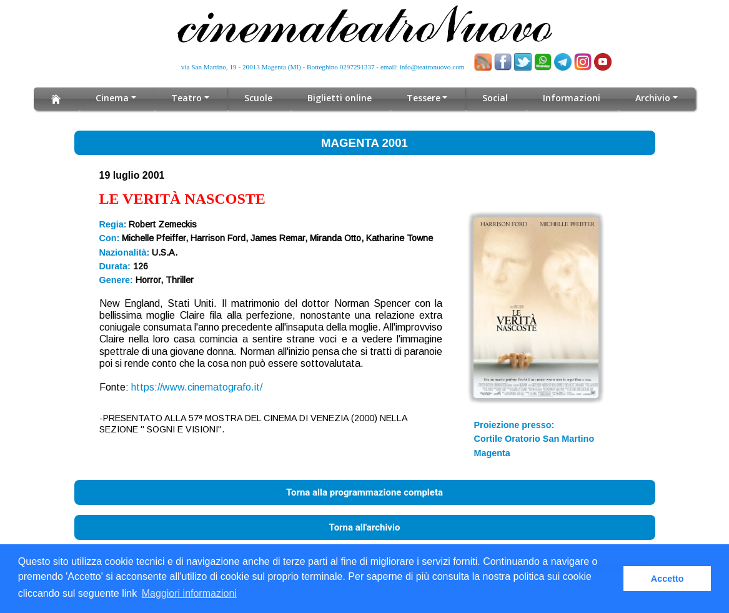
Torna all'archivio (364, 527)
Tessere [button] (423, 98)
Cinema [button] (112, 98)
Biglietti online (339, 98)
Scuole (258, 98)
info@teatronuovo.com (432, 67)
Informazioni (572, 98)
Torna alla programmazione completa (364, 492)
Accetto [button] (667, 579)
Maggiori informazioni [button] (189, 593)
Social (495, 98)
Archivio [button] (653, 98)
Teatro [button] (187, 98)
